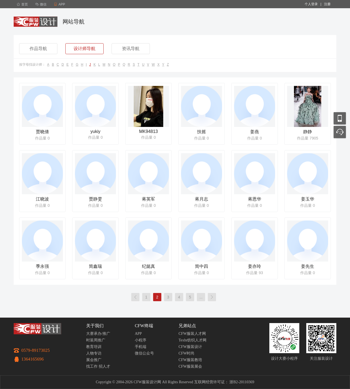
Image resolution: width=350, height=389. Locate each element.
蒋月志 (201, 199)
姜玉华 (307, 199)
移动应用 (340, 118)
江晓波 (42, 199)
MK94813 (148, 131)
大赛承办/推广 (98, 334)
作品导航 (38, 48)
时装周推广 (95, 340)
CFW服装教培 (190, 360)
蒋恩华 (254, 199)
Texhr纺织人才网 (192, 340)
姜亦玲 (254, 266)
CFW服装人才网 (192, 334)
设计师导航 (84, 48)
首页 (22, 4)
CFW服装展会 (190, 366)
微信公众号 (144, 353)
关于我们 (95, 325)
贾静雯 (95, 199)
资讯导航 (130, 48)
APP (138, 334)
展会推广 (93, 360)
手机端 (140, 347)
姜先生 (307, 266)
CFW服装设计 (190, 347)
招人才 (104, 366)
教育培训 (93, 347)
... (201, 297)
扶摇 (201, 131)
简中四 (201, 266)
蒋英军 (148, 199)
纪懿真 (148, 266)
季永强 (42, 266)
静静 (307, 131)
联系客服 (340, 132)
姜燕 (254, 131)
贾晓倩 (42, 131)
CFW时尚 (186, 353)
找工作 (92, 366)
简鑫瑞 (95, 266)
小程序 (140, 340)
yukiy (95, 131)
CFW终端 (144, 325)
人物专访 (93, 353)
